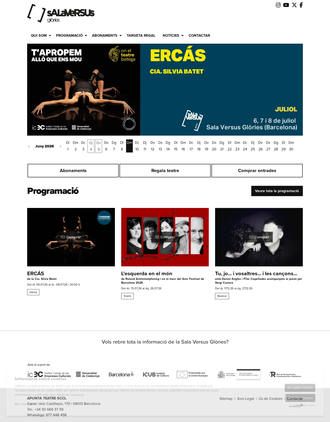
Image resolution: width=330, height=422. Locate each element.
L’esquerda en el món (146, 273)
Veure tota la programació (277, 191)
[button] (29, 146)
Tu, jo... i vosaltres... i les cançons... (256, 273)
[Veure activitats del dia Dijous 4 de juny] (91, 146)
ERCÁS (35, 273)
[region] (165, 172)
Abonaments (73, 170)
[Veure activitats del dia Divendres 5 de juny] (98, 146)
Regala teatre (165, 170)
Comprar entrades (257, 170)
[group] (165, 90)
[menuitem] (278, 5)
